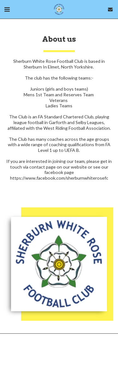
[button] (7, 9)
